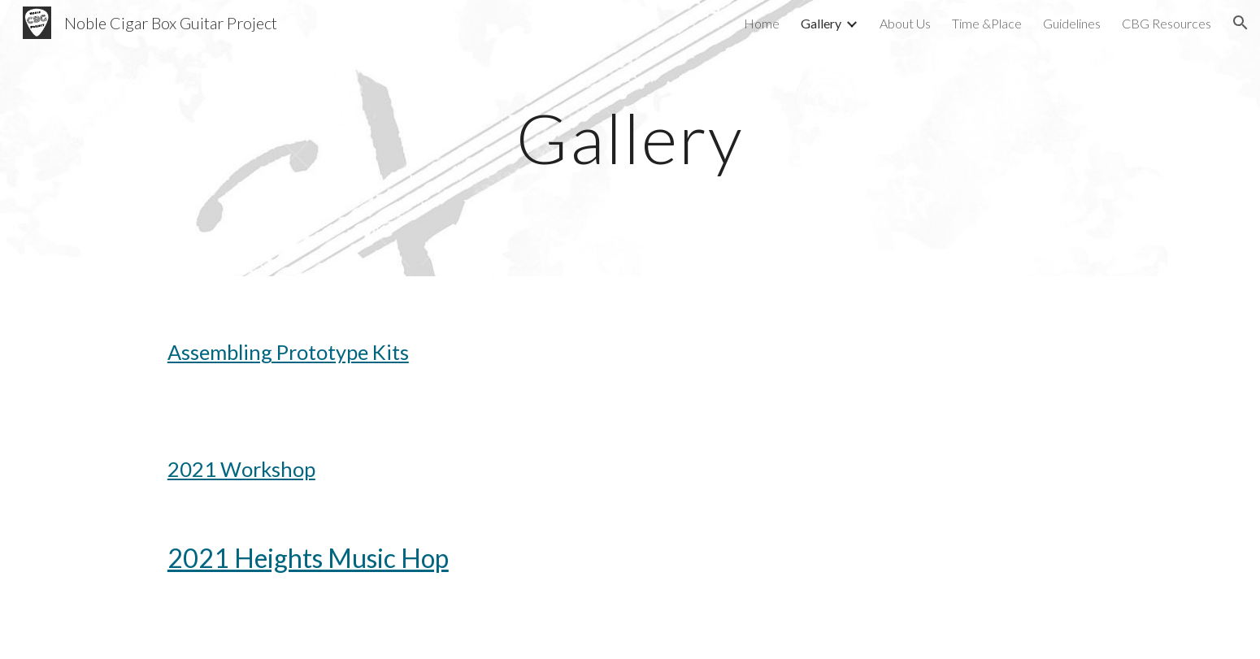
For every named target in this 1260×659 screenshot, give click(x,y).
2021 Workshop (241, 469)
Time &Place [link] (987, 23)
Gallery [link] (821, 23)
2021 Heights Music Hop (308, 558)
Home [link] (762, 23)
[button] (1240, 22)
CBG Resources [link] (1166, 23)
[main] (630, 138)
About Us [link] (905, 23)
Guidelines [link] (1072, 23)
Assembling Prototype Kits (288, 352)
